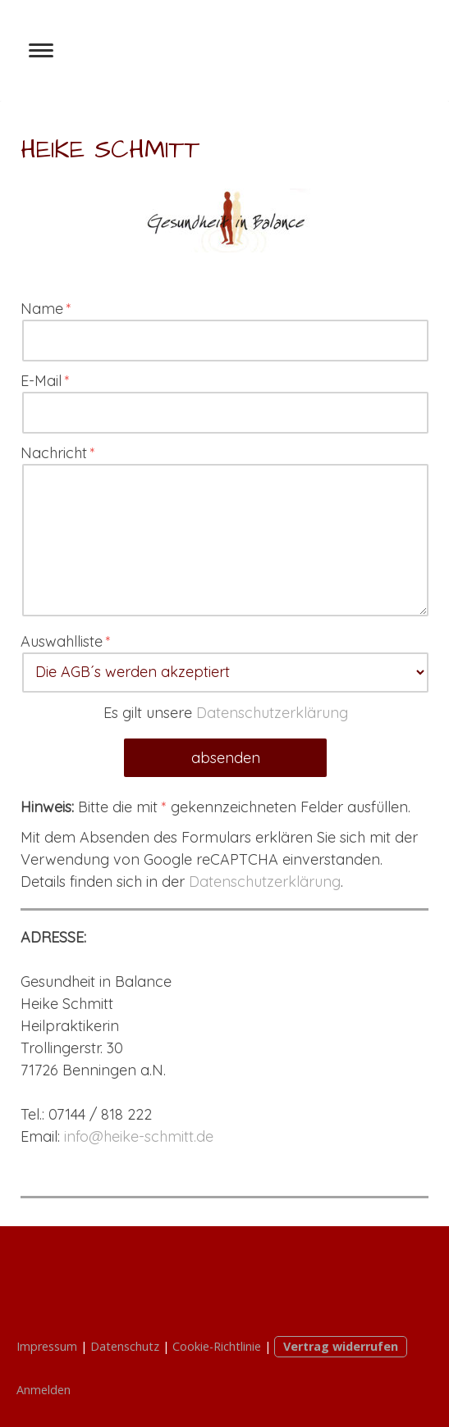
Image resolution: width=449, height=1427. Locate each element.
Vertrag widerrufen (340, 1346)
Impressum (46, 1346)
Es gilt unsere (225, 712)
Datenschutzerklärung (272, 712)
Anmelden (43, 1389)
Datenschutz (124, 1346)
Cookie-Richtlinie (216, 1346)
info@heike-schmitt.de (138, 1136)
